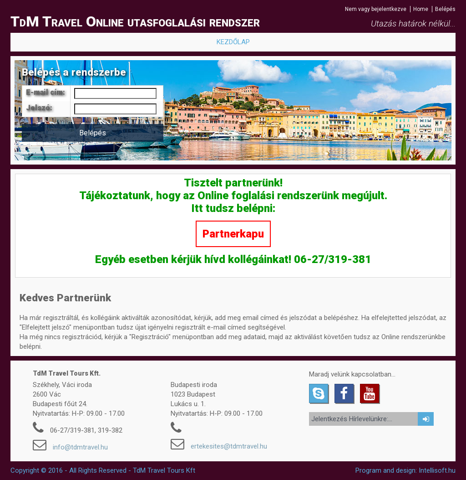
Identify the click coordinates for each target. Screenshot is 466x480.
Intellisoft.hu (437, 470)
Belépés (445, 9)
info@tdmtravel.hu (80, 447)
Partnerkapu (233, 233)
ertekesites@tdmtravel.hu (229, 446)
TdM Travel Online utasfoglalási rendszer (135, 21)
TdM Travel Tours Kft (164, 470)
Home (420, 9)
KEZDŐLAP (233, 42)
